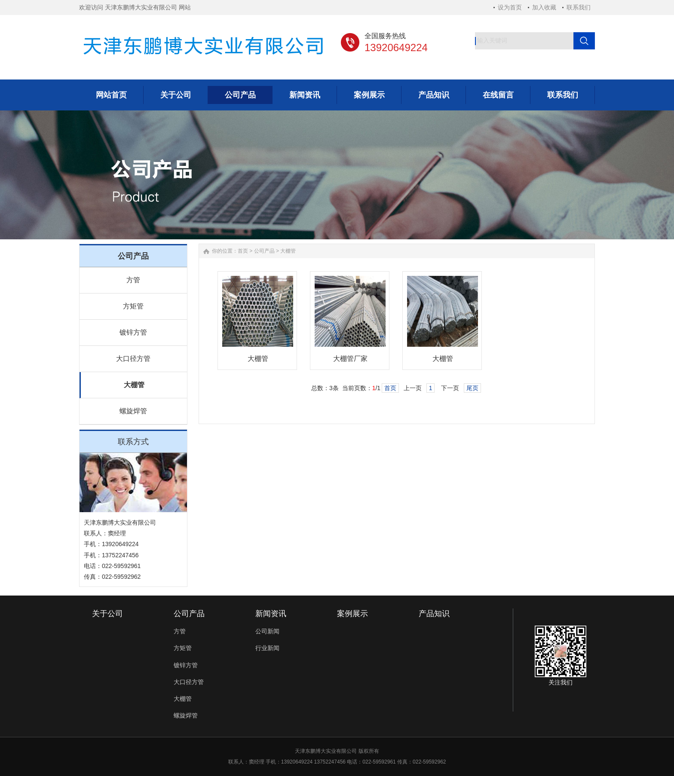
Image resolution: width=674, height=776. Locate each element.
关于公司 (107, 613)
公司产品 (264, 251)
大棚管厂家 (350, 358)
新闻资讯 (270, 613)
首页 (243, 251)
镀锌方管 (133, 332)
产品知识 (434, 613)
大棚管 (134, 384)
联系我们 (579, 7)
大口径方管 (133, 358)
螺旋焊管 (133, 411)
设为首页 (510, 7)
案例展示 (352, 613)
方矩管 (133, 306)
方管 (133, 280)
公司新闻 (267, 631)
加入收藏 (544, 7)
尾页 (472, 388)
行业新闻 (267, 648)
